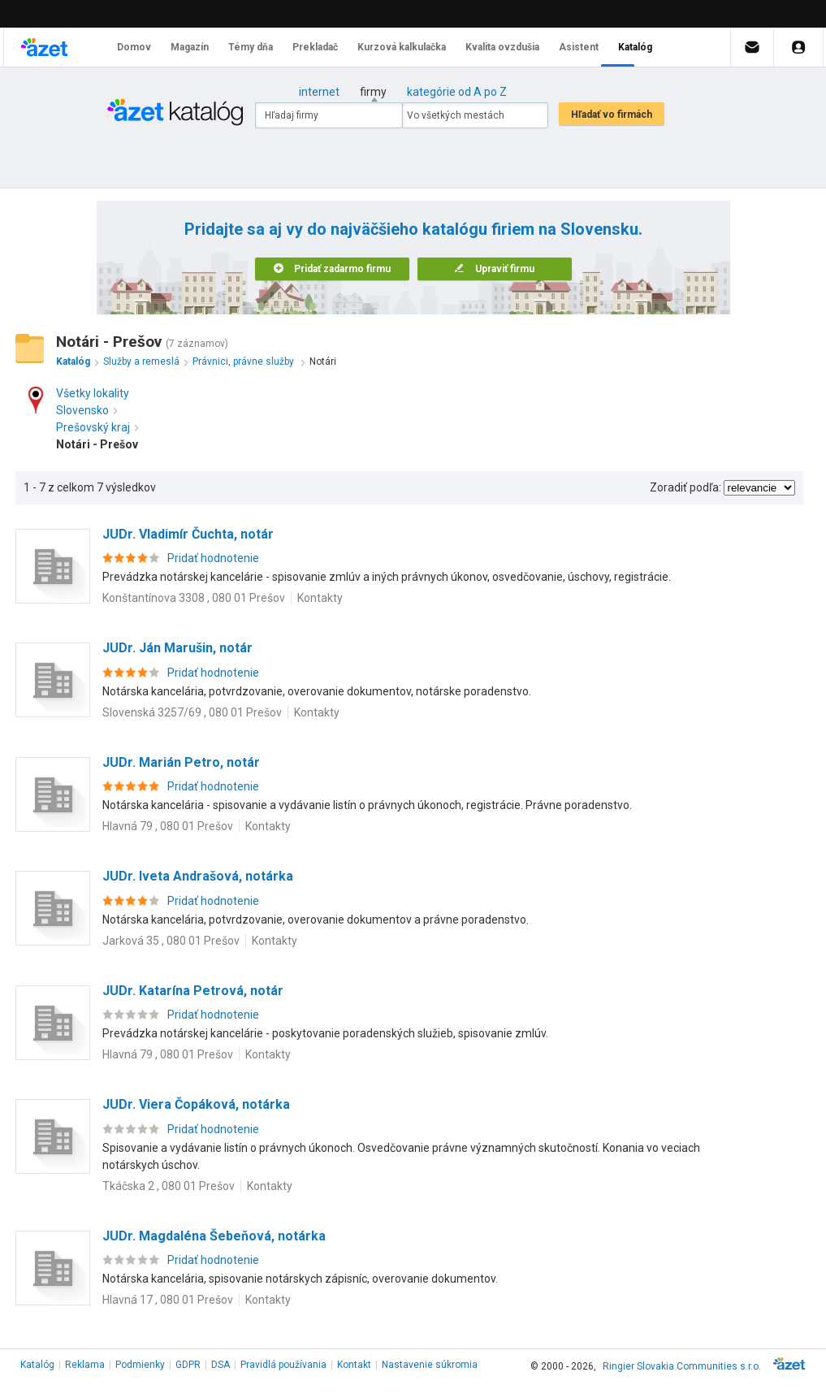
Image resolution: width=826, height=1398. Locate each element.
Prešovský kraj (97, 427)
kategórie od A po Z (457, 91)
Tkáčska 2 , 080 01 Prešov (168, 1185)
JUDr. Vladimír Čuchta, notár (188, 534)
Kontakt (354, 1364)
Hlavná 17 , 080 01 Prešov (167, 1299)
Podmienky (140, 1364)
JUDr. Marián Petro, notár (181, 762)
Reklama (85, 1364)
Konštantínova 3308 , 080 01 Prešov (193, 597)
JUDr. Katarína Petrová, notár (192, 990)
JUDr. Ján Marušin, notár (177, 648)
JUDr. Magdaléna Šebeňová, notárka (214, 1236)
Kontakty (320, 597)
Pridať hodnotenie (213, 558)
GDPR (188, 1364)
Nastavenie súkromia (430, 1364)
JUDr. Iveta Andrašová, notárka (197, 876)
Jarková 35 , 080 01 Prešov (171, 940)
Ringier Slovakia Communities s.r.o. (682, 1366)
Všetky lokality (92, 393)
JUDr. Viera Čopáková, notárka (196, 1104)
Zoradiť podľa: (685, 487)
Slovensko (86, 410)
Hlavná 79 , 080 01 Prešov (167, 826)
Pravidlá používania (283, 1364)
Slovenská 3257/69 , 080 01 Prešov (192, 712)
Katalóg (37, 1364)
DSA (220, 1364)
